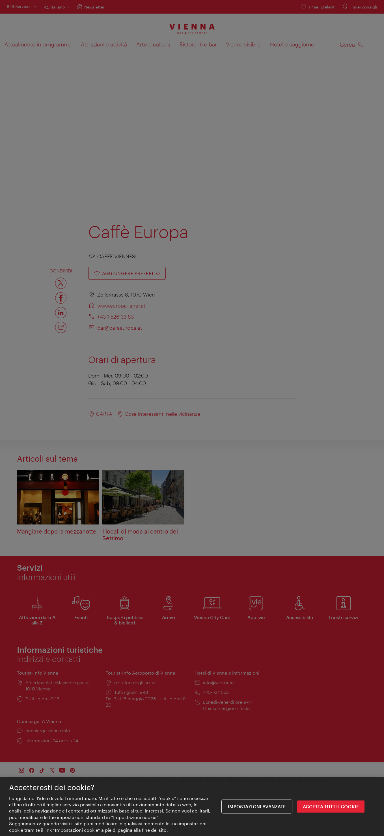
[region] (192, 806)
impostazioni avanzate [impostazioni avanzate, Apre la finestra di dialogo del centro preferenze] (257, 806)
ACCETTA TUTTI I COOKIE (331, 806)
